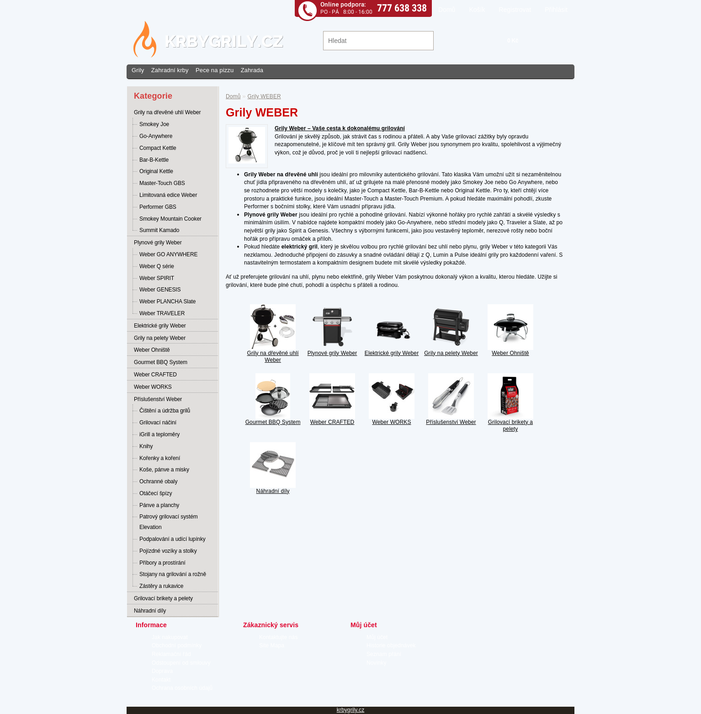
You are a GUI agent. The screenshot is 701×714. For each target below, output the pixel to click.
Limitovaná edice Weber (168, 195)
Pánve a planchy (159, 505)
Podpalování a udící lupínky (172, 539)
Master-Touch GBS (162, 183)
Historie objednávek (391, 645)
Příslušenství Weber (158, 399)
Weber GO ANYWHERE (168, 254)
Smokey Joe (154, 124)
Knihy (146, 446)
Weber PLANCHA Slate (167, 301)
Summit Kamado (159, 230)
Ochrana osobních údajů (182, 688)
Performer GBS (157, 207)
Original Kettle (156, 171)
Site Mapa (271, 645)
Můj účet (377, 637)
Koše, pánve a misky (164, 469)
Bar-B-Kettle (154, 160)
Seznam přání (383, 654)
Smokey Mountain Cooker (170, 219)
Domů (446, 9)
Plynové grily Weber (158, 242)
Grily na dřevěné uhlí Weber (167, 112)
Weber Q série (156, 266)
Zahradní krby (170, 70)
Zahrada (252, 70)
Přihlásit (556, 9)
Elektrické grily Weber (160, 326)
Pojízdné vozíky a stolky (168, 551)
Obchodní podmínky (177, 645)
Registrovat (515, 9)
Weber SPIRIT (156, 278)
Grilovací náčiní (157, 422)
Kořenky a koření (159, 458)
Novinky (376, 663)
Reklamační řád (171, 654)
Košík (477, 9)
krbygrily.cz (351, 710)
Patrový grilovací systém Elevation (168, 521)
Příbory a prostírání (162, 563)
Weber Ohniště (152, 350)
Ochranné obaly (158, 481)
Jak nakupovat (170, 637)
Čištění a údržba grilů (164, 410)
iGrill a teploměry (159, 434)
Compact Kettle (157, 148)
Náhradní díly (150, 611)
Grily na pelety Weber (160, 338)
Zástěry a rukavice (161, 586)
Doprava (162, 671)
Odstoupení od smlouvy (181, 663)
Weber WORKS (153, 387)
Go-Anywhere (155, 136)
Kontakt (161, 680)
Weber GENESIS (160, 289)
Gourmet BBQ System (160, 362)
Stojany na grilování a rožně (172, 574)
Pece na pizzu (215, 70)
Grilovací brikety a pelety (163, 598)
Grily (138, 70)
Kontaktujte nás (278, 637)
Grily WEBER (264, 96)
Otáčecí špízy (155, 493)
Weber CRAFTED (155, 374)
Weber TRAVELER (162, 313)
